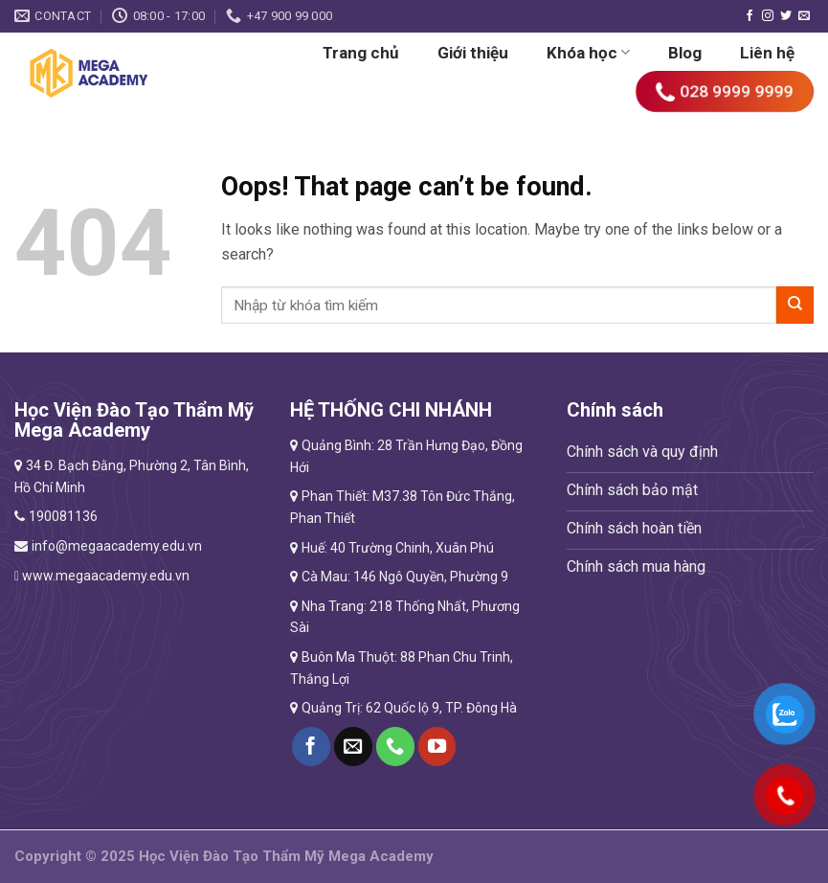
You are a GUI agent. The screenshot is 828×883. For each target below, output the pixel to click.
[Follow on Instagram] (767, 16)
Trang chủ (361, 52)
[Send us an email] (804, 16)
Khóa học (588, 52)
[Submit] (795, 305)
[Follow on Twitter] (786, 16)
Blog (685, 52)
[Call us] (395, 746)
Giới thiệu (472, 52)
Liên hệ (767, 52)
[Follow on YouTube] (437, 746)
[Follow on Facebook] (749, 16)
